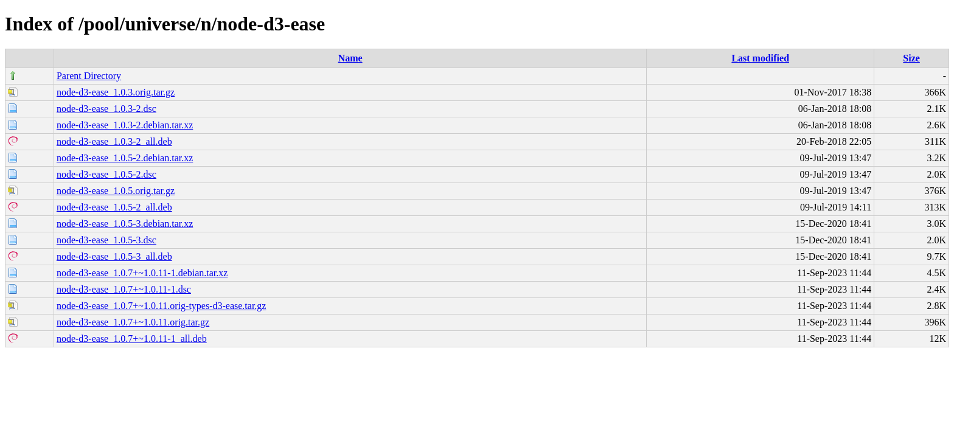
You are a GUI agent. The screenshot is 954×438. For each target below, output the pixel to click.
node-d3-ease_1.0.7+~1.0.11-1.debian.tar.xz (142, 273)
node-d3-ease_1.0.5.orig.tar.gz (116, 191)
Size (911, 58)
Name (350, 58)
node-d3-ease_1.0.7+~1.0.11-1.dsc (124, 289)
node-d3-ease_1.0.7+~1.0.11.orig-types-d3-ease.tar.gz (161, 306)
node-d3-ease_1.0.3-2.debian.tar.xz (125, 125)
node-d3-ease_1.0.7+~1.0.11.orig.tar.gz (133, 322)
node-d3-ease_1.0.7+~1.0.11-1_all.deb (132, 338)
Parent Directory (89, 76)
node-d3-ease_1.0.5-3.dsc (106, 240)
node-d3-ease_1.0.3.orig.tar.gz (116, 92)
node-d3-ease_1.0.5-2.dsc (106, 174)
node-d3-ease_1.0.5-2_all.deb (114, 207)
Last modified (760, 58)
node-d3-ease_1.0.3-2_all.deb (114, 141)
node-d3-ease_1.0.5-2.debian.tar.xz (125, 158)
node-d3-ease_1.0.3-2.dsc (106, 108)
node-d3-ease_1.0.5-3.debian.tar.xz (125, 223)
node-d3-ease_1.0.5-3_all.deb (114, 256)
